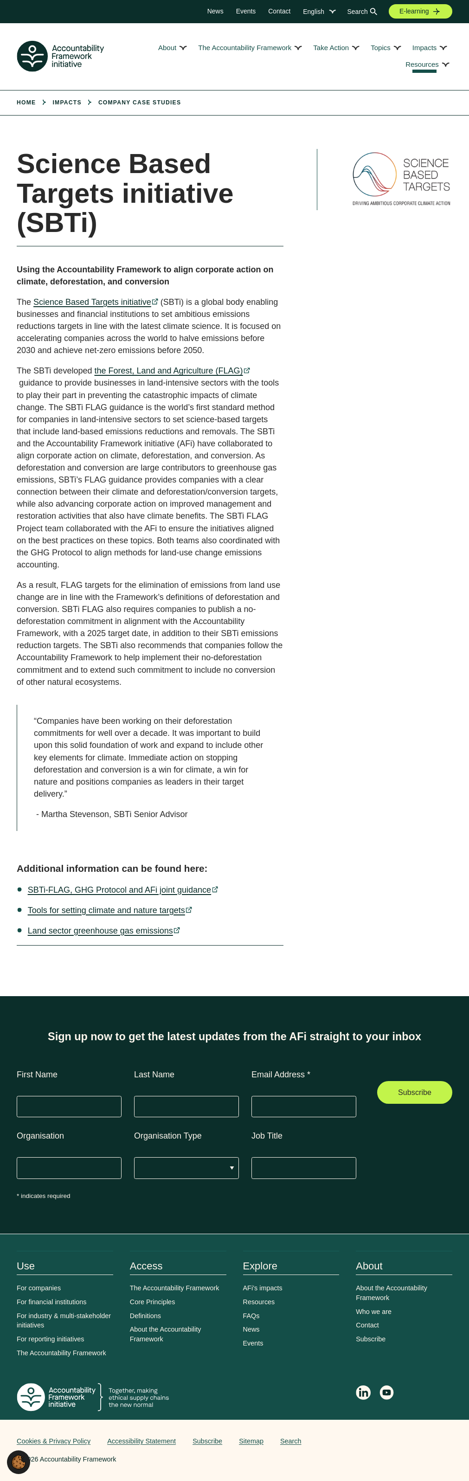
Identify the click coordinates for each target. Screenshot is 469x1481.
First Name (37, 1074)
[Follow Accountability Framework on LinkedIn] (363, 1394)
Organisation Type (168, 1135)
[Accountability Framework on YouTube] (387, 1394)
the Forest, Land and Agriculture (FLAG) (168, 370)
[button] (19, 1461)
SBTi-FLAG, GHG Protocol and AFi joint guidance (120, 890)
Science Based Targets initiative (92, 302)
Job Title (267, 1135)
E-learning (414, 11)
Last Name (154, 1074)
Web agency (408, 1441)
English (313, 11)
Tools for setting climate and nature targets (106, 910)
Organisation (40, 1135)
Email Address (280, 1074)
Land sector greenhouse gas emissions (100, 930)
